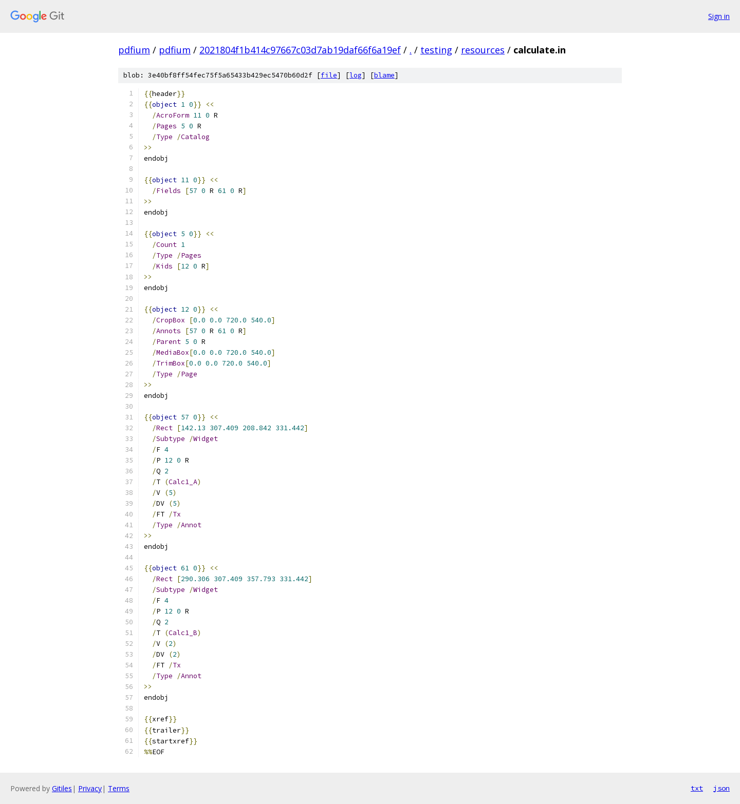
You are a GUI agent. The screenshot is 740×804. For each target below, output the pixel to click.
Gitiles (62, 788)
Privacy (90, 788)
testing (436, 50)
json (721, 788)
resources (483, 50)
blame (384, 75)
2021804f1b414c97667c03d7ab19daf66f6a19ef (300, 50)
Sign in (719, 16)
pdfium (134, 50)
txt (697, 788)
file (329, 75)
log (355, 75)
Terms (119, 788)
